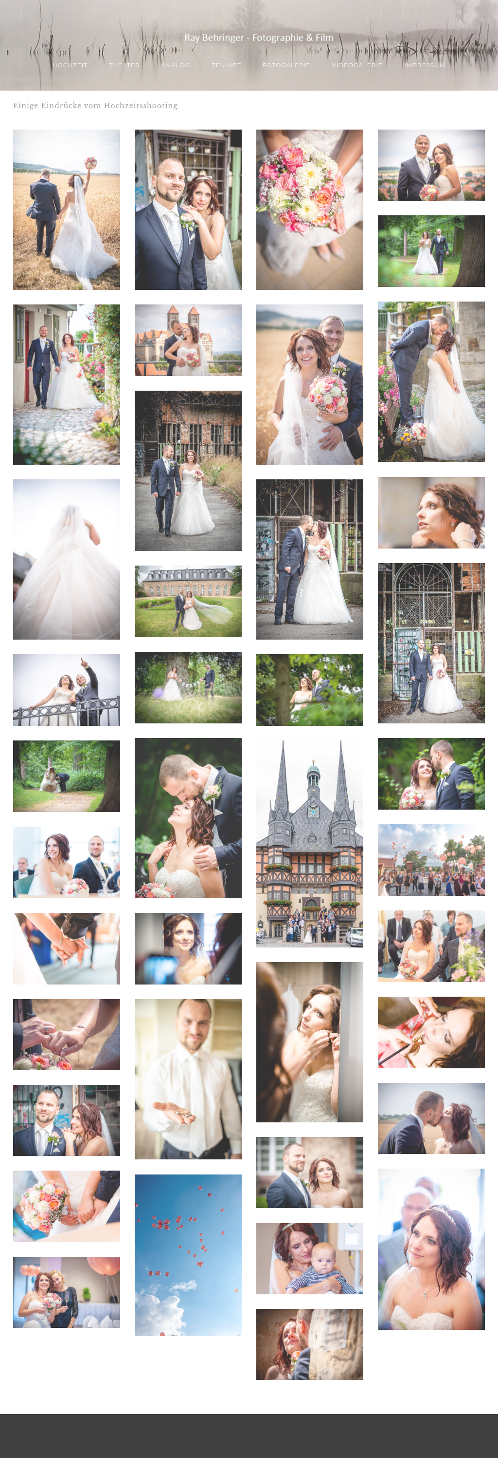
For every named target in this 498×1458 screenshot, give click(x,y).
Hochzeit (70, 65)
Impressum (424, 65)
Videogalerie (357, 65)
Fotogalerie (286, 65)
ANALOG (175, 65)
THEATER (124, 65)
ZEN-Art (226, 65)
